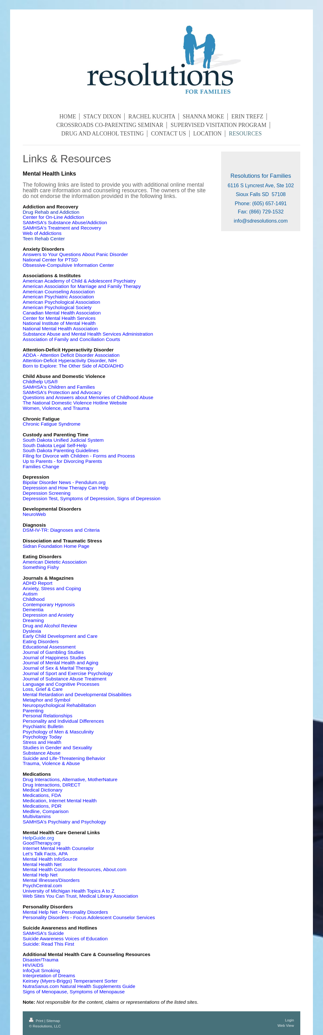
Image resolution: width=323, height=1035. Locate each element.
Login (289, 1020)
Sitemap (53, 1021)
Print (36, 1021)
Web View (286, 1025)
